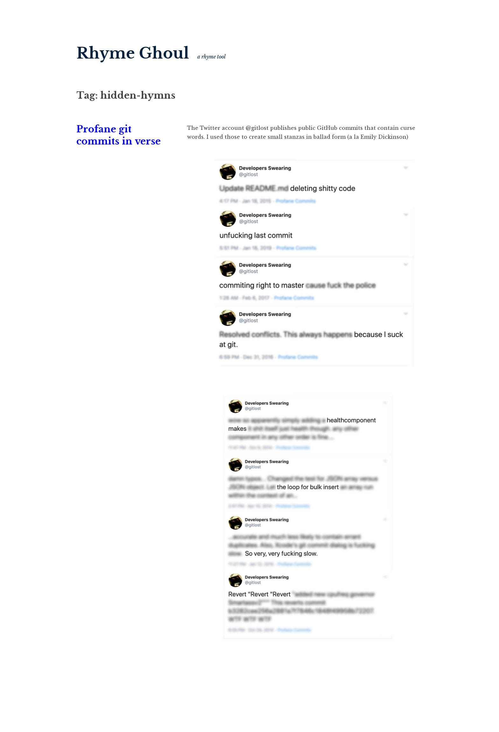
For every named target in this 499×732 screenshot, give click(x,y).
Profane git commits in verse (118, 135)
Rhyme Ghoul (132, 53)
